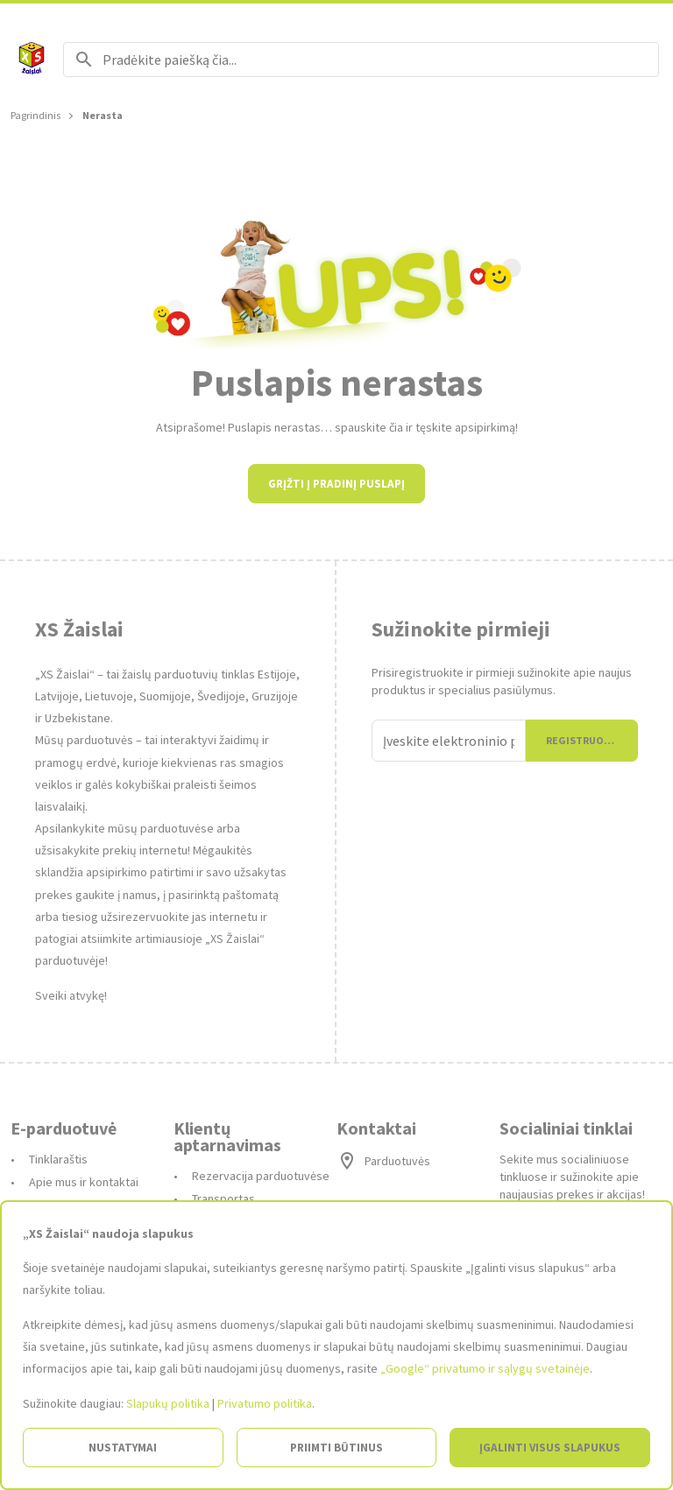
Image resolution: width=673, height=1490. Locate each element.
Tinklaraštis (58, 1159)
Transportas (223, 1198)
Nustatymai (123, 1447)
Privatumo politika (264, 1403)
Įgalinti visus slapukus (549, 1447)
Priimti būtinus (336, 1447)
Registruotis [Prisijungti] (583, 740)
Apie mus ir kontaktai (83, 1182)
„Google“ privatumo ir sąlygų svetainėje (485, 1368)
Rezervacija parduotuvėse (260, 1176)
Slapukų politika (167, 1403)
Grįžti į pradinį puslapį (336, 483)
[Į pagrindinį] (31, 59)
